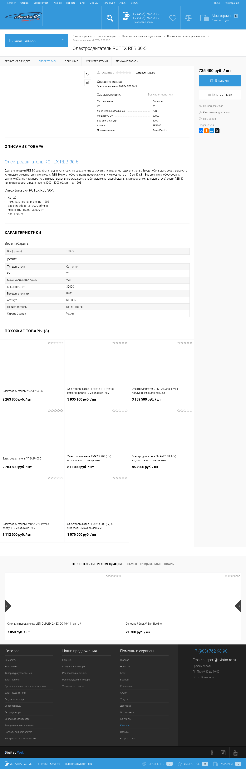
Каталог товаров (36, 40)
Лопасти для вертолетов (18, 732)
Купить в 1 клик (220, 94)
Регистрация (231, 3)
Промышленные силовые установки (25, 686)
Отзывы (125, 732)
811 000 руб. (97, 469)
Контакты (135, 3)
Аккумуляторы (13, 712)
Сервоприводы (13, 705)
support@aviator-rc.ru (219, 660)
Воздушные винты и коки (19, 725)
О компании (118, 3)
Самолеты (11, 660)
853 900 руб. (162, 469)
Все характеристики (160, 94)
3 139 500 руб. (162, 401)
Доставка (102, 3)
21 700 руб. (78, 632)
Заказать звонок (143, 22)
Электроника (12, 679)
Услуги (89, 3)
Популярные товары (74, 666)
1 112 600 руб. (32, 536)
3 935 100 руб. (97, 401)
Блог (37, 3)
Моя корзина (225, 16)
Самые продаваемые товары (151, 564)
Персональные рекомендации (97, 564)
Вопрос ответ (127, 738)
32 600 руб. (138, 632)
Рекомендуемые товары (76, 679)
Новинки (67, 660)
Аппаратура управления (18, 673)
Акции (77, 3)
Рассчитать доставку (214, 112)
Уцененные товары (73, 686)
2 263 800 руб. (32, 401)
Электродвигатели (15, 692)
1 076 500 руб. (97, 536)
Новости (25, 3)
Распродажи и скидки (74, 673)
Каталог (124, 725)
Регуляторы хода (14, 699)
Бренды (48, 3)
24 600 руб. (197, 632)
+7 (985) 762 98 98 (49, 763)
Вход (217, 3)
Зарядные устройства (17, 718)
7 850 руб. (18, 632)
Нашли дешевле (211, 106)
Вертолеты (11, 666)
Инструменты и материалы (20, 738)
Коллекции (63, 3)
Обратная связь (18, 763)
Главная (11, 3)
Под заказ (207, 118)
